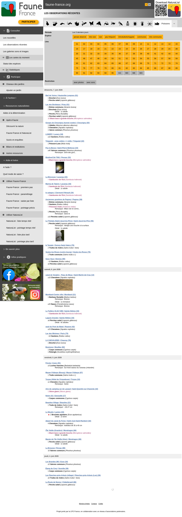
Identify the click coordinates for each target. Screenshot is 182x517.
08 (127, 44)
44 (176, 54)
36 (120, 54)
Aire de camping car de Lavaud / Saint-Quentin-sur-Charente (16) (72, 389)
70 (148, 63)
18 (91, 49)
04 (98, 44)
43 (169, 54)
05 (105, 44)
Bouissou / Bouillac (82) (55, 347)
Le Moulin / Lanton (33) (55, 412)
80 (113, 68)
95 (113, 73)
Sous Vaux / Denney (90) (55, 259)
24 (127, 49)
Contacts (94, 503)
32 (91, 54)
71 (155, 63)
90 (77, 73)
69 (141, 63)
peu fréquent (110, 37)
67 (127, 63)
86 (155, 68)
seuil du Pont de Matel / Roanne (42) (60, 327)
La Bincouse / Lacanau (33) (57, 177)
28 (155, 49)
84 (141, 68)
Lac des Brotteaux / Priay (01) (57, 105)
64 (105, 63)
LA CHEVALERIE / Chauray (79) (58, 340)
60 (77, 63)
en (149, 4)
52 (127, 58)
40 (148, 54)
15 (176, 44)
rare (100, 37)
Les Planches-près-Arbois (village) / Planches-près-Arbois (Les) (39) (73, 475)
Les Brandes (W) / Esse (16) (57, 462)
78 (98, 68)
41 (155, 54)
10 (141, 44)
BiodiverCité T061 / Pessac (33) (58, 157)
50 (113, 58)
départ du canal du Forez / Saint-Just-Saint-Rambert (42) (68, 421)
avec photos (79, 82)
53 (134, 58)
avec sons (91, 82)
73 (169, 63)
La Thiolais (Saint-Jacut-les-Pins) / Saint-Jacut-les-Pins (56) (70, 221)
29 (162, 49)
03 (91, 44)
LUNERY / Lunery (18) (54, 134)
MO (140, 73)
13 (162, 44)
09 (134, 44)
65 (113, 63)
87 (162, 68)
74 (176, 63)
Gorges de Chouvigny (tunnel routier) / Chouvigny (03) (68, 123)
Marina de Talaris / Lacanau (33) (58, 184)
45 (77, 58)
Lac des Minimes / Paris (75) (57, 334)
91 (84, 73)
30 (77, 54)
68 (134, 63)
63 (98, 63)
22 (113, 49)
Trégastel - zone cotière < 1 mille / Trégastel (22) (65, 141)
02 (84, 44)
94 (105, 73)
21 (105, 49)
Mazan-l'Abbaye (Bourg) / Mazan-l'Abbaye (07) (64, 373)
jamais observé (80, 37)
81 (120, 68)
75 (77, 68)
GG (119, 73)
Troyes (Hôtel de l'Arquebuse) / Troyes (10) (63, 379)
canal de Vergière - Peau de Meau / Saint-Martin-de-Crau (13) (70, 275)
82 (127, 68)
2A (169, 49)
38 (134, 54)
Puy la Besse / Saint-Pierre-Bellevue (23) (62, 148)
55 (148, 58)
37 (127, 54)
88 (169, 68)
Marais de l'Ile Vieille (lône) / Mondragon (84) (63, 439)
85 (148, 68)
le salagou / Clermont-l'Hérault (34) (60, 193)
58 (169, 58)
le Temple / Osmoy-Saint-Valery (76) (60, 245)
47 (91, 58)
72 (162, 63)
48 (98, 58)
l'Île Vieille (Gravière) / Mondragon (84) (61, 430)
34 (105, 54)
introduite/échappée (126, 37)
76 (84, 68)
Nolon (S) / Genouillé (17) (56, 396)
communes (141, 37)
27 (148, 49)
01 (77, 44)
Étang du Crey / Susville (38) (57, 469)
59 (176, 58)
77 (91, 68)
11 (148, 44)
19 (98, 49)
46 (84, 58)
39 (141, 54)
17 (84, 49)
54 (141, 58)
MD (126, 73)
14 (169, 44)
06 (113, 44)
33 (98, 54)
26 (141, 49)
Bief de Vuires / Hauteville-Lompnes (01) (62, 95)
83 (134, 68)
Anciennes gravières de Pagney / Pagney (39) (64, 200)
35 (113, 54)
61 (84, 63)
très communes (155, 37)
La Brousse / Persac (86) (55, 448)
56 (155, 58)
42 (162, 54)
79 (105, 68)
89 (176, 68)
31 (84, 54)
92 (91, 73)
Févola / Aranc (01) (53, 363)
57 (162, 58)
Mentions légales (84, 503)
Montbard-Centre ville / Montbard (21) (61, 295)
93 (98, 73)
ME (134, 73)
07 (120, 44)
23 (120, 49)
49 (105, 58)
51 (120, 58)
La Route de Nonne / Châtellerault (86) (61, 482)
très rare (92, 37)
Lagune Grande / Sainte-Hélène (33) (60, 318)
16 (77, 49)
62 (91, 63)
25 (134, 49)
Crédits (100, 503)
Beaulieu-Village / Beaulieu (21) (58, 403)
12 (155, 44)
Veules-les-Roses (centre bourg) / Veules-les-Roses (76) (68, 252)
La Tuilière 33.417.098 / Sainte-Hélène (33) (62, 311)
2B (176, 49)
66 (120, 63)
